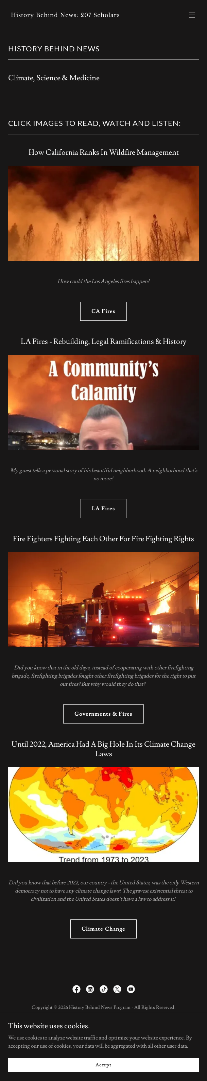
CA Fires (103, 311)
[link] (75, 15)
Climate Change (103, 929)
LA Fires (103, 508)
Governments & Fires (103, 714)
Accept (103, 1065)
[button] (192, 15)
